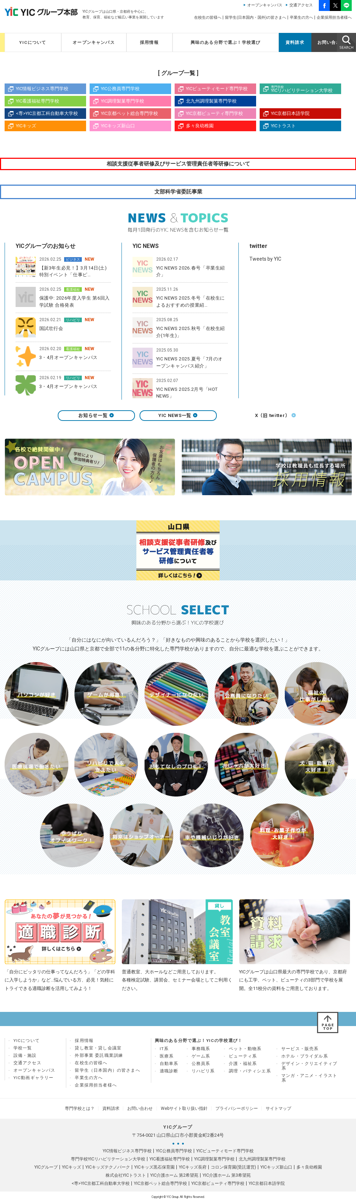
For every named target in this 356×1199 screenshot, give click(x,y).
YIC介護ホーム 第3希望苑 (227, 1174)
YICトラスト (283, 125)
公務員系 (201, 1066)
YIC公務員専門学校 (120, 88)
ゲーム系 (201, 1058)
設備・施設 (25, 1057)
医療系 (167, 1058)
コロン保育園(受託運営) (233, 1166)
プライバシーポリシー (231, 1109)
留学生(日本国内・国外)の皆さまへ (255, 17)
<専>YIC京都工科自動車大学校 (47, 113)
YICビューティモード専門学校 (217, 88)
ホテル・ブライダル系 (304, 1058)
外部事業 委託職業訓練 (99, 1057)
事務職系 (201, 1051)
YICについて (32, 42)
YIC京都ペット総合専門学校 (129, 113)
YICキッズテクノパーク (107, 1166)
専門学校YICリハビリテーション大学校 (108, 1158)
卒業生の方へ (301, 17)
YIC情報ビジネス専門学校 (42, 88)
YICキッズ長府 (193, 1166)
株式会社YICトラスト (126, 1174)
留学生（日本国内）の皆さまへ (107, 1072)
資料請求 (295, 42)
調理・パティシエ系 (250, 1073)
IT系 (164, 1051)
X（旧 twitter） (260, 418)
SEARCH (346, 42)
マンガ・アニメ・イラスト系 (309, 1080)
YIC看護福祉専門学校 (37, 101)
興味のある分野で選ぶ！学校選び (226, 42)
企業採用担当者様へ (334, 17)
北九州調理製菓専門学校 (211, 101)
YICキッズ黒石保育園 (154, 1166)
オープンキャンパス (264, 5)
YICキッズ (26, 125)
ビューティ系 (243, 1058)
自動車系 (169, 1066)
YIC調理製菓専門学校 (122, 101)
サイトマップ (269, 1109)
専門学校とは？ (89, 1109)
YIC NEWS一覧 (178, 418)
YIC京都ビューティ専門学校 (214, 113)
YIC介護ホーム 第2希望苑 (174, 1174)
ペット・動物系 (245, 1051)
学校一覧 (22, 1050)
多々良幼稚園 (200, 125)
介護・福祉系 (243, 1066)
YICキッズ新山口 (118, 125)
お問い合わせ (331, 42)
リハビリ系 (203, 1073)
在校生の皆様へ (207, 17)
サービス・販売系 (299, 1051)
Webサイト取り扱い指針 (182, 1109)
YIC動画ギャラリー (33, 1080)
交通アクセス (301, 5)
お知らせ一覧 (96, 418)
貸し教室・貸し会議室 (98, 1050)
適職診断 (169, 1073)
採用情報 (149, 42)
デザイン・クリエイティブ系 (309, 1068)
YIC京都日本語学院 (290, 113)
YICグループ (46, 1166)
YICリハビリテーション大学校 (306, 89)
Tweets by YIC (265, 259)
